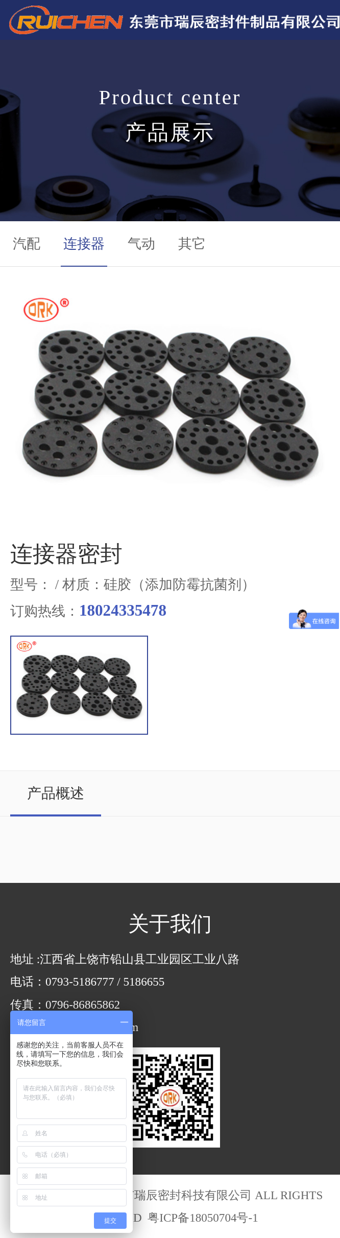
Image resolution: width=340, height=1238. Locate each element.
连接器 (84, 243)
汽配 (26, 243)
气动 (141, 243)
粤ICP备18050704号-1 (201, 1217)
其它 (192, 243)
